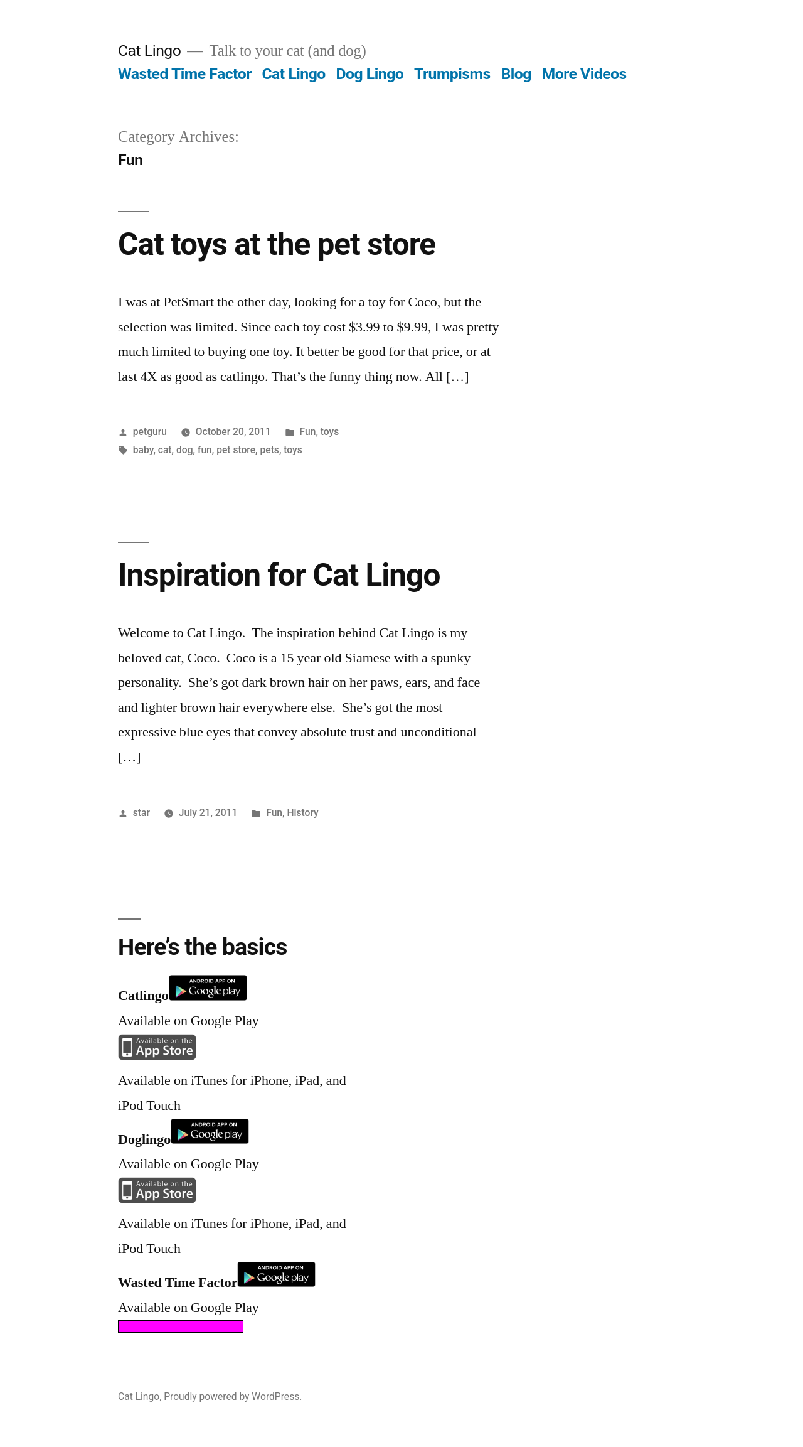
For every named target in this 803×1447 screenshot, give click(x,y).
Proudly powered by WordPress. (233, 1396)
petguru (150, 432)
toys (330, 432)
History (302, 813)
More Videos (584, 74)
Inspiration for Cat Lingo (279, 575)
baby (143, 450)
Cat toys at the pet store (276, 244)
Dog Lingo (369, 74)
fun (205, 450)
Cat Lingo (149, 50)
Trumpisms (452, 74)
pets (269, 450)
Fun (308, 432)
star (141, 813)
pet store (235, 450)
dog (184, 450)
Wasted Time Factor (185, 74)
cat (165, 450)
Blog (516, 74)
